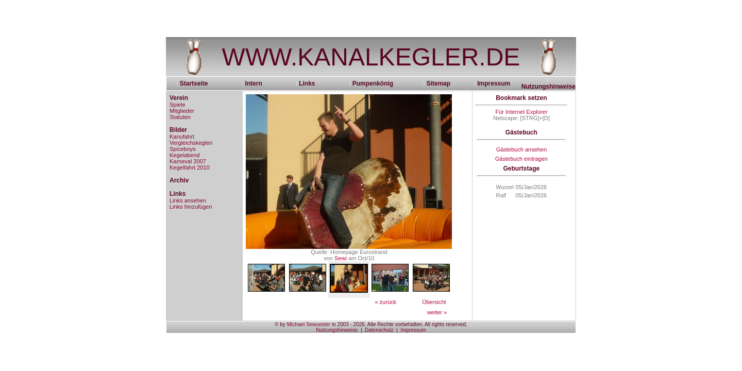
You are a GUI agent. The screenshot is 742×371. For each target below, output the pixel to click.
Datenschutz (379, 330)
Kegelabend (185, 155)
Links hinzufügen (191, 207)
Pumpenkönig (372, 83)
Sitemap (438, 83)
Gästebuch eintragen (521, 159)
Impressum (493, 83)
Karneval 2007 (188, 161)
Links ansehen (188, 200)
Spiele (177, 105)
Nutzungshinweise (548, 86)
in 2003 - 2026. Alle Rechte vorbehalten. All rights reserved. (398, 324)
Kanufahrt (182, 136)
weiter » (437, 312)
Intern (253, 83)
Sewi (340, 258)
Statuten (180, 117)
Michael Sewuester (308, 324)
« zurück (385, 302)
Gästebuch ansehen (521, 149)
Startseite (197, 83)
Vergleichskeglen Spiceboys (191, 146)
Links (307, 83)
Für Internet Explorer (521, 112)
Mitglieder (182, 111)
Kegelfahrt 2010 (190, 167)
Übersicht (434, 302)
